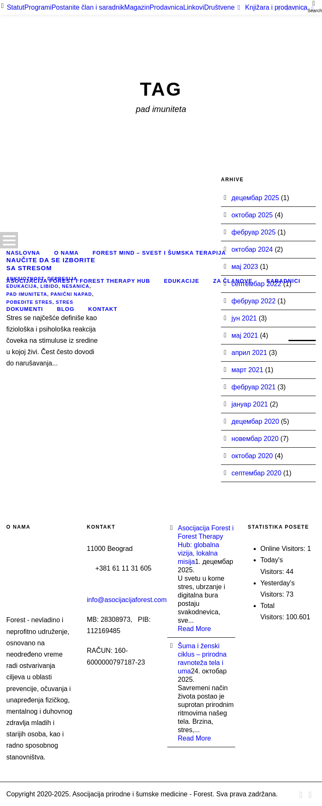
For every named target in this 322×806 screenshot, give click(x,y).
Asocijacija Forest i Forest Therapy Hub (78, 281)
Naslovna (23, 253)
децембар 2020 (255, 421)
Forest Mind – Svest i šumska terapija (159, 253)
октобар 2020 (252, 455)
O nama (66, 253)
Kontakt (102, 309)
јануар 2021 (249, 404)
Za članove (232, 281)
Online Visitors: (283, 548)
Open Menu (9, 240)
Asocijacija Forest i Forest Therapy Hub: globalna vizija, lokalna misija (206, 544)
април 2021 (249, 352)
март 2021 (247, 369)
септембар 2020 (256, 473)
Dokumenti (24, 309)
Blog (66, 309)
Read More (194, 628)
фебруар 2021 (253, 387)
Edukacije (181, 281)
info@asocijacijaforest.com (127, 599)
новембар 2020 (254, 438)
